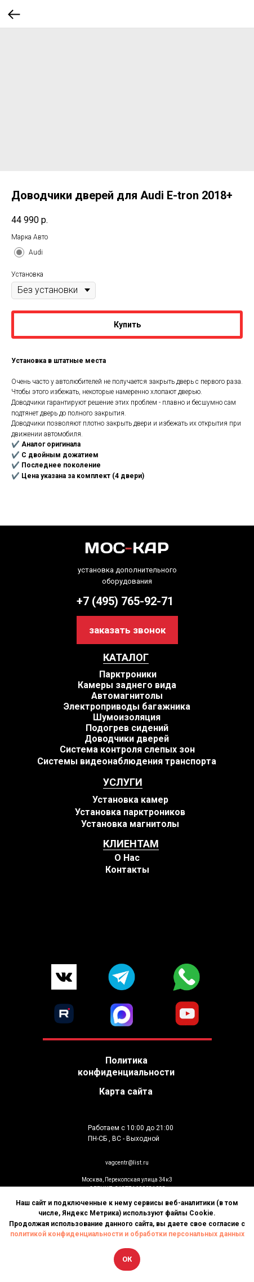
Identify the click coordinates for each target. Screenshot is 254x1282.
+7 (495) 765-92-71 (125, 601)
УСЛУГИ (122, 782)
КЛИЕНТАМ (131, 844)
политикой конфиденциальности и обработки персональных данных (127, 1234)
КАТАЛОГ (126, 657)
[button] (127, 630)
